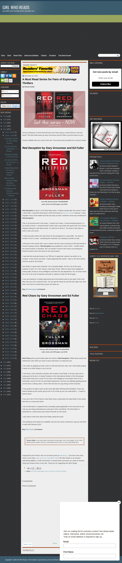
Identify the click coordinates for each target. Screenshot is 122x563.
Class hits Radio (53, 560)
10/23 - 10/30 (10, 222)
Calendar (44, 55)
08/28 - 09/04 (10, 248)
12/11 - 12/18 (10, 199)
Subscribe (105, 84)
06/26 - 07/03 (10, 277)
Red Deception (31, 289)
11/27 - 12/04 (10, 206)
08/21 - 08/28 (10, 251)
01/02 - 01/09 (10, 358)
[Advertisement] (61, 34)
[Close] (119, 502)
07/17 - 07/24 (10, 267)
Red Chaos (30, 429)
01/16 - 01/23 (10, 352)
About (9, 55)
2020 (5, 365)
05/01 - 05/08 (10, 303)
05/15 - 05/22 (10, 297)
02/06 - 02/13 (10, 342)
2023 (5, 126)
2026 (5, 116)
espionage (40, 471)
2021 (5, 362)
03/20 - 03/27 (10, 323)
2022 (5, 129)
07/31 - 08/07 (10, 261)
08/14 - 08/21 (10, 254)
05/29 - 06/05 (10, 290)
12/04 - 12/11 (10, 203)
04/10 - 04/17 (10, 313)
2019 (5, 369)
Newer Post (27, 544)
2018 (5, 372)
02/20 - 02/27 (10, 336)
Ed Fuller (34, 471)
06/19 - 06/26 (10, 280)
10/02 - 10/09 (10, 232)
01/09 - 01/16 (10, 355)
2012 (5, 391)
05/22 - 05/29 (10, 293)
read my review (67, 213)
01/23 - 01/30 (10, 348)
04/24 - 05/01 (10, 306)
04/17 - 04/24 (10, 310)
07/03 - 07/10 (10, 274)
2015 (5, 382)
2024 (5, 123)
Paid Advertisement (64, 55)
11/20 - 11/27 (10, 209)
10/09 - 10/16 (10, 229)
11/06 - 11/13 (10, 216)
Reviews (58, 471)
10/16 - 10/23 (10, 225)
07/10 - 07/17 (10, 271)
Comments (6, 96)
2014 (5, 385)
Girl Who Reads (15, 7)
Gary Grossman (50, 471)
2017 (5, 375)
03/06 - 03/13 (10, 329)
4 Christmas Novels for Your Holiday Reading (11, 141)
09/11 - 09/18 (10, 241)
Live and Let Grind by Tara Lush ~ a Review (11, 162)
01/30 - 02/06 (10, 345)
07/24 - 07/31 (10, 264)
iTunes (97, 323)
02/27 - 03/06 (10, 332)
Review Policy (18, 55)
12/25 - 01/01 (10, 132)
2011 (5, 394)
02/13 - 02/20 (10, 339)
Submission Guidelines (31, 55)
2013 (5, 388)
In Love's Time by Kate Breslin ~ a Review (11, 149)
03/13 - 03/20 (10, 326)
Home (3, 55)
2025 (5, 119)
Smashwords (99, 313)
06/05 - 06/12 (10, 287)
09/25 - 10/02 (10, 235)
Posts (5, 91)
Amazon (97, 308)
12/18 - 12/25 (10, 135)
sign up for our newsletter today (47, 458)
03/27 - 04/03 (10, 319)
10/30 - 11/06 (10, 219)
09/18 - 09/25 (10, 238)
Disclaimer (52, 55)
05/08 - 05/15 (10, 300)
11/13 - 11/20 (10, 212)
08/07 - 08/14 (10, 258)
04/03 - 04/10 (10, 316)
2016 (5, 378)
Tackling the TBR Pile (107, 237)
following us (64, 455)
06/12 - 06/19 (10, 284)
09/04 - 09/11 (10, 245)
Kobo (96, 318)
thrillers (64, 471)
